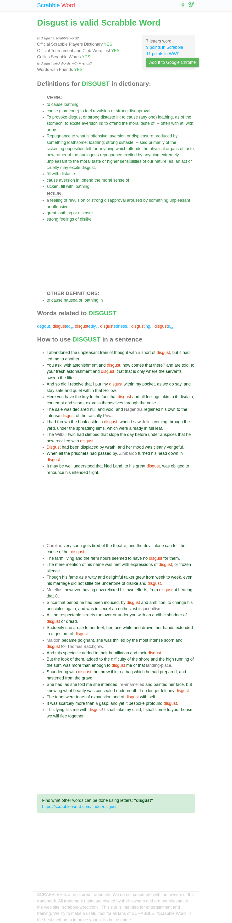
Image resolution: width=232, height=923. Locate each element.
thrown (63, 421)
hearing (185, 589)
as (177, 117)
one (152, 117)
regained (152, 409)
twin (72, 434)
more (76, 665)
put (98, 384)
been (74, 447)
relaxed (112, 589)
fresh (60, 371)
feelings (67, 219)
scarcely (66, 703)
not (80, 583)
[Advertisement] (121, 256)
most (143, 640)
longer (154, 690)
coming (160, 421)
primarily (156, 142)
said (143, 142)
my (105, 384)
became (69, 640)
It (48, 466)
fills (69, 709)
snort (146, 352)
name (98, 564)
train (104, 352)
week (160, 577)
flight (93, 472)
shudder (174, 615)
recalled (62, 441)
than (87, 665)
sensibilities (130, 161)
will (56, 716)
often (165, 123)
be (61, 466)
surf (57, 665)
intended (80, 472)
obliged (177, 466)
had (185, 352)
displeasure (142, 136)
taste (145, 123)
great (51, 213)
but (175, 352)
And (50, 384)
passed (104, 453)
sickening (55, 148)
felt (88, 148)
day (130, 434)
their (103, 653)
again (71, 608)
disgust (75, 117)
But (50, 659)
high (170, 659)
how (126, 365)
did (63, 384)
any (143, 117)
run (99, 615)
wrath (110, 447)
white (128, 627)
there (158, 365)
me (56, 359)
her (129, 447)
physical (157, 148)
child (136, 709)
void (110, 409)
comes (137, 365)
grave (87, 678)
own (172, 409)
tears (59, 697)
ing (142, 326)
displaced (89, 447)
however (72, 589)
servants (174, 371)
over (108, 615)
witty (92, 577)
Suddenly (55, 627)
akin (165, 396)
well (68, 466)
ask (58, 365)
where (152, 371)
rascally (95, 415)
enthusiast (127, 608)
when (125, 421)
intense (53, 415)
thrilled (119, 640)
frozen (185, 564)
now (50, 154)
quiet (77, 390)
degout (44, 326)
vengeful (175, 447)
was (67, 409)
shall (110, 709)
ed (63, 326)
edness (115, 326)
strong (122, 111)
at (181, 123)
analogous (89, 154)
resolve (77, 384)
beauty (79, 690)
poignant (86, 640)
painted (160, 684)
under (62, 428)
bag (129, 671)
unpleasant (57, 161)
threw (104, 671)
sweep (53, 377)
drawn (147, 627)
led (49, 359)
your (51, 371)
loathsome (77, 142)
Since (52, 602)
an (178, 161)
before (141, 434)
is (87, 136)
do (171, 384)
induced (111, 602)
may (64, 167)
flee (63, 716)
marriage (61, 583)
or (113, 111)
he (188, 434)
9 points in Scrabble (164, 47)
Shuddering (57, 671)
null (93, 409)
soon (77, 545)
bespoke (137, 703)
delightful (114, 577)
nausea (70, 300)
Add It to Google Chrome (172, 62)
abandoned (59, 352)
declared (81, 409)
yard (51, 428)
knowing (54, 690)
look (65, 659)
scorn (78, 403)
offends (134, 148)
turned (144, 453)
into (117, 671)
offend (115, 123)
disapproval (139, 111)
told (185, 365)
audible (159, 615)
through (131, 403)
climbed (92, 434)
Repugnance (59, 136)
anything (107, 148)
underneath (127, 690)
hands (168, 627)
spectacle (72, 653)
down (173, 453)
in (118, 117)
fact (105, 396)
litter (71, 377)
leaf (158, 428)
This (51, 709)
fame (73, 577)
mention (73, 564)
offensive (99, 136)
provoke (59, 117)
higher (113, 161)
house (186, 709)
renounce (55, 472)
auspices (168, 434)
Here (51, 396)
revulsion (101, 111)
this (58, 653)
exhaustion (101, 697)
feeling (56, 200)
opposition (74, 148)
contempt (55, 403)
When (52, 453)
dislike (86, 219)
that (148, 365)
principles (55, 608)
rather (60, 154)
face (118, 627)
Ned (108, 466)
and (102, 365)
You (50, 365)
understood (83, 466)
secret (105, 608)
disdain (186, 396)
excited (130, 154)
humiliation (119, 653)
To (49, 117)
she (68, 627)
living (69, 558)
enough (99, 665)
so (57, 384)
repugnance (111, 154)
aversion (90, 123)
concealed (105, 690)
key (85, 396)
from (150, 577)
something (56, 142)
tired (96, 545)
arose (78, 627)
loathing (71, 104)
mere (60, 564)
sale (59, 409)
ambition (157, 602)
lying (60, 709)
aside (93, 421)
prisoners (79, 453)
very (67, 545)
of (182, 117)
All (49, 615)
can (168, 545)
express (93, 403)
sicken (53, 186)
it (180, 352)
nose (151, 403)
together (75, 716)
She (50, 684)
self (152, 697)
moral (134, 123)
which (121, 148)
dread (71, 621)
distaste (108, 117)
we (165, 384)
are (177, 365)
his (164, 409)
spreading (85, 428)
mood (138, 447)
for (95, 148)
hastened (55, 678)
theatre (119, 545)
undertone (111, 583)
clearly (160, 447)
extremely (169, 154)
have (69, 396)
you (60, 396)
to (48, 104)
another (72, 359)
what (80, 136)
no (145, 558)
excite (75, 123)
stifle (89, 583)
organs (172, 148)
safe (59, 390)
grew (140, 577)
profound (154, 703)
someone (69, 111)
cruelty (53, 167)
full (151, 428)
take (120, 709)
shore (144, 659)
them (174, 558)
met (117, 564)
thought (121, 352)
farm (59, 558)
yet (121, 703)
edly (87, 326)
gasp (103, 703)
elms (100, 428)
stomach (55, 123)
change (179, 602)
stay (50, 390)
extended (184, 627)
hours (105, 558)
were (123, 428)
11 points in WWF (162, 53)
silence (53, 571)
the (188, 117)
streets (89, 615)
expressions (141, 564)
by (54, 129)
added (88, 653)
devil (148, 545)
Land (117, 466)
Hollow (109, 390)
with (175, 123)
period (72, 602)
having (89, 589)
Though (54, 577)
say (178, 384)
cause (57, 104)
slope (114, 434)
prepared (168, 671)
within (129, 384)
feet (100, 627)
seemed (119, 558)
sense (118, 180)
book (82, 421)
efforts (141, 589)
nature (160, 161)
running (182, 659)
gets (87, 545)
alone (159, 545)
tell (175, 545)
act (184, 161)
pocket (148, 384)
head (162, 453)
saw (137, 421)
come (160, 709)
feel (88, 111)
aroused (134, 200)
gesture (62, 633)
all (142, 396)
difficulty (118, 659)
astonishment (85, 365)
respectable (70, 615)
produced (163, 136)
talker (129, 577)
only (141, 371)
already (136, 428)
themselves (112, 403)
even (187, 577)
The (50, 409)
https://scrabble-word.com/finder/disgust (79, 806)
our (150, 161)
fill (49, 173)
